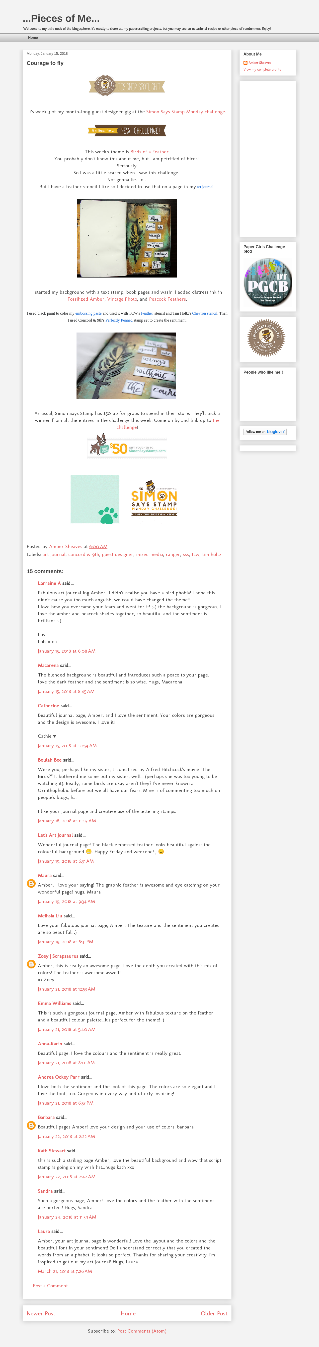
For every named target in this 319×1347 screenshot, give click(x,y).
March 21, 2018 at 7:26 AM (65, 1271)
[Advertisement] (263, 157)
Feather (147, 313)
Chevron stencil (204, 313)
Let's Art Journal (55, 835)
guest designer (117, 554)
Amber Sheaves (259, 63)
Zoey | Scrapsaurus (58, 956)
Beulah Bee (50, 760)
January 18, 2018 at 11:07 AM (67, 821)
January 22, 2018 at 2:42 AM (66, 1176)
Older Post (214, 1313)
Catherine (48, 706)
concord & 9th (83, 554)
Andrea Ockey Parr (59, 1077)
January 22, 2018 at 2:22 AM (66, 1136)
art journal (205, 187)
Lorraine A (49, 583)
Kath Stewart (52, 1151)
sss (186, 554)
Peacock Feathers (167, 299)
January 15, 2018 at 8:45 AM (66, 691)
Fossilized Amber (86, 299)
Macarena (48, 665)
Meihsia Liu (50, 916)
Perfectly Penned (119, 320)
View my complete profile (262, 69)
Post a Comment (50, 1286)
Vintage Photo (122, 299)
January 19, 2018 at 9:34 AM (66, 901)
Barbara (46, 1117)
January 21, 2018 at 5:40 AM (66, 1029)
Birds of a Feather (149, 152)
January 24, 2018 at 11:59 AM (67, 1217)
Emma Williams (54, 1003)
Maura (45, 875)
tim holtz (212, 554)
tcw (195, 554)
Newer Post (41, 1313)
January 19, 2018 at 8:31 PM (65, 942)
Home (33, 38)
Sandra (45, 1191)
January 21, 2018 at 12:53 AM (66, 989)
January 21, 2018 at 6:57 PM (65, 1103)
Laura (44, 1231)
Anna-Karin (50, 1044)
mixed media (149, 554)
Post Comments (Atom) (141, 1331)
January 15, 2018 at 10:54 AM (67, 745)
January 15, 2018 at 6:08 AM (66, 651)
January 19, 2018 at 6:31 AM (66, 861)
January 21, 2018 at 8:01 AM (66, 1063)
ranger (173, 554)
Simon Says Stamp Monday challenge (185, 111)
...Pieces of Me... (61, 18)
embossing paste (88, 313)
